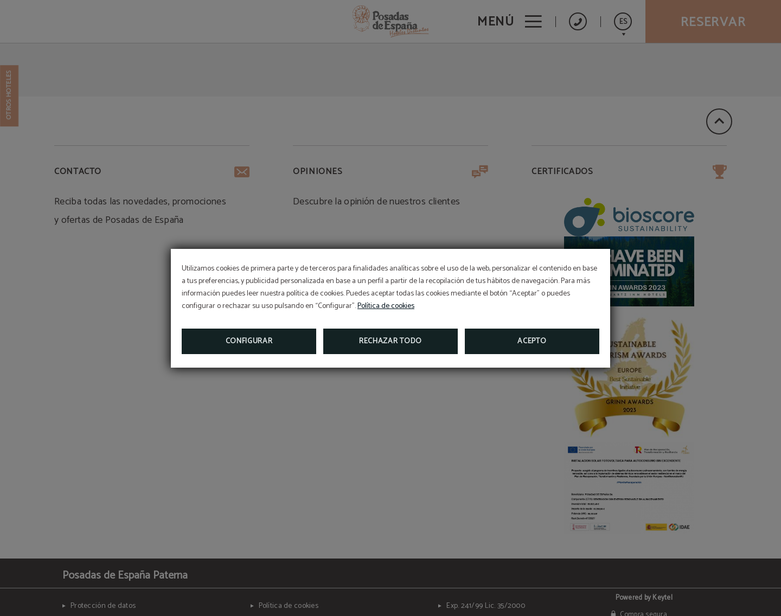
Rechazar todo (390, 341)
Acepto (531, 341)
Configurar (249, 341)
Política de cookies (385, 306)
